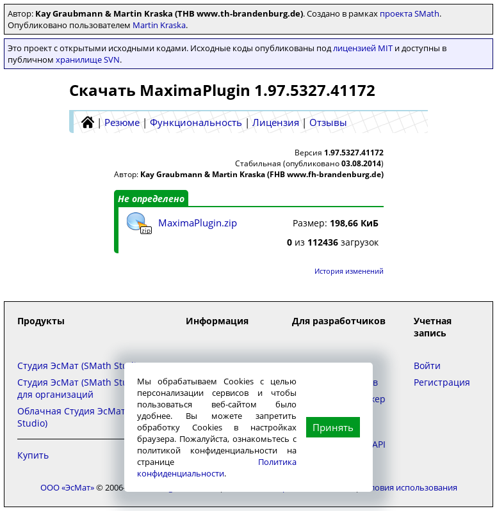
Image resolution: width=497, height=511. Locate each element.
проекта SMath (409, 13)
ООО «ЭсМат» (67, 487)
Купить (33, 455)
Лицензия (275, 122)
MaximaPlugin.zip (197, 222)
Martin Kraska (159, 25)
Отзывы (328, 122)
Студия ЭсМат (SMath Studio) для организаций (80, 388)
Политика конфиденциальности (217, 467)
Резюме (122, 122)
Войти (427, 365)
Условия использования (409, 487)
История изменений (349, 271)
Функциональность (196, 122)
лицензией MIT (363, 48)
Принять (333, 427)
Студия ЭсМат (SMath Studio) (80, 365)
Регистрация (442, 382)
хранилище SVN (88, 59)
